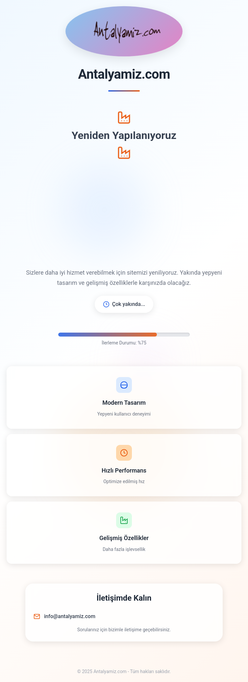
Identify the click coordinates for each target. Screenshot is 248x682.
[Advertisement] (124, 214)
